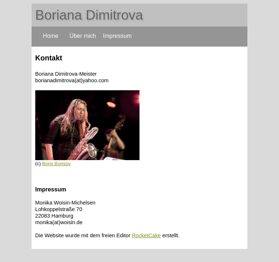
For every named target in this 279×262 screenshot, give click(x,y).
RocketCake (146, 235)
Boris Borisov (56, 163)
